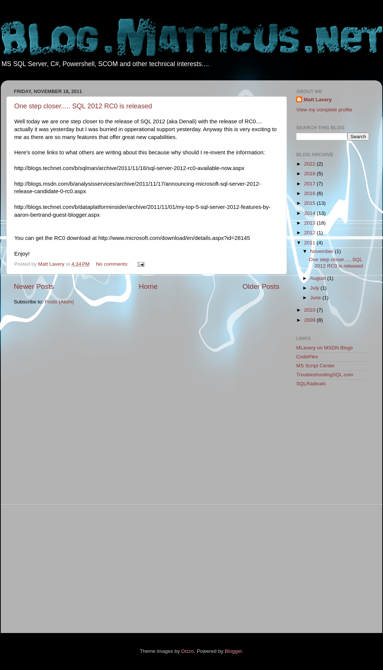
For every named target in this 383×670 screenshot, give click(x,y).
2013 (310, 223)
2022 (310, 164)
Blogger (233, 651)
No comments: (113, 264)
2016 (310, 193)
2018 (310, 173)
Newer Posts (34, 286)
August (318, 278)
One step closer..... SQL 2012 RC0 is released (83, 106)
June (316, 297)
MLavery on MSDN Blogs (324, 348)
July (315, 288)
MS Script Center (315, 365)
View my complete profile (324, 109)
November (322, 251)
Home (148, 286)
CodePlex (307, 356)
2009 (310, 320)
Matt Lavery (318, 99)
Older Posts (260, 286)
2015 (310, 203)
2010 (310, 310)
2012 (310, 232)
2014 (310, 213)
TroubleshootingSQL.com (324, 374)
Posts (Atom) (59, 302)
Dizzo (187, 651)
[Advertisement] (326, 511)
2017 (310, 183)
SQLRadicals (311, 383)
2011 (310, 243)
